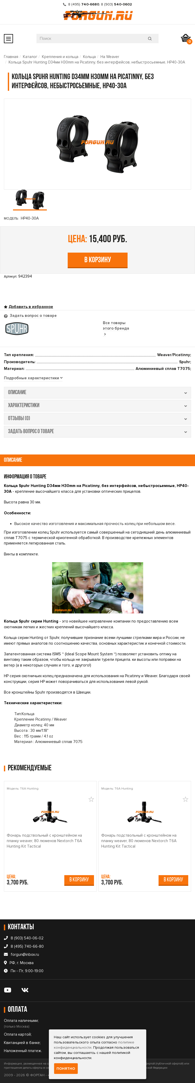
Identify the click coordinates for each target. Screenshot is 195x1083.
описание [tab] (97, 393)
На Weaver (109, 56)
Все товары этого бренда (116, 328)
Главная (11, 56)
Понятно (65, 1068)
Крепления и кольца (60, 56)
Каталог (30, 56)
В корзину (97, 260)
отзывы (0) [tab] (97, 419)
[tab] (33, 378)
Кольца (89, 56)
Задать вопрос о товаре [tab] (33, 315)
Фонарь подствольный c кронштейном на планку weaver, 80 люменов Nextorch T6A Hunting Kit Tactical (44, 841)
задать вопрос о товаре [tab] (97, 432)
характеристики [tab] (97, 406)
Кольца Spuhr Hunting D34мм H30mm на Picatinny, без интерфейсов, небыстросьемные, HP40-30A (97, 62)
